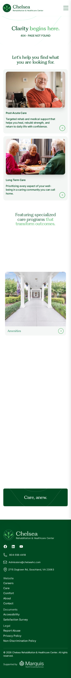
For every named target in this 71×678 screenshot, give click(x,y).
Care (6, 588)
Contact (8, 603)
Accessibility (11, 614)
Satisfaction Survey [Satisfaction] (15, 619)
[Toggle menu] (65, 8)
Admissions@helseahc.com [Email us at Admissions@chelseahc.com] (21, 562)
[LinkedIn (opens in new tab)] (13, 546)
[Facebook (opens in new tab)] (5, 546)
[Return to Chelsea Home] (35, 535)
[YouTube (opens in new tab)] (21, 546)
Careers (8, 583)
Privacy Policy (12, 635)
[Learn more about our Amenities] (35, 303)
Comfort (8, 593)
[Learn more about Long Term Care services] (35, 168)
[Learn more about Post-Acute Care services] (35, 101)
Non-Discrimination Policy (19, 640)
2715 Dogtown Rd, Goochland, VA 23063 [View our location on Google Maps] (28, 570)
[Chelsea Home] (23, 8)
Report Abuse (12, 630)
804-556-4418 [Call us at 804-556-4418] (14, 555)
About (7, 598)
